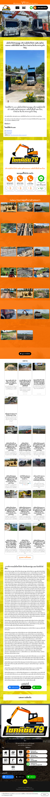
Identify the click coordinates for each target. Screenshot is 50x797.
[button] (1, 24)
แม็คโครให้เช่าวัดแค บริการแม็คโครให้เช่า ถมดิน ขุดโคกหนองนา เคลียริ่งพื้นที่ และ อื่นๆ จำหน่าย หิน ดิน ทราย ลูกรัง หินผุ (11, 511)
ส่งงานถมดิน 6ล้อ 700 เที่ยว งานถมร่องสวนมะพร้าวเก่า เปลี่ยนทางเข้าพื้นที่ (11, 382)
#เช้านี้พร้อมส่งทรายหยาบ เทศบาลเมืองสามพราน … (25, 477)
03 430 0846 (8, 133)
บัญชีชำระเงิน (21, 754)
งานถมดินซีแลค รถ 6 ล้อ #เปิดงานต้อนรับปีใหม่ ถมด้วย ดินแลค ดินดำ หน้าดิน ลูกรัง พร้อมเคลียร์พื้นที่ (25, 382)
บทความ (13, 769)
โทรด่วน (30, 182)
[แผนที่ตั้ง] (20, 760)
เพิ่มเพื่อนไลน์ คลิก (41, 182)
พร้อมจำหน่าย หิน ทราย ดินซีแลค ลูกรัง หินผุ (11, 414)
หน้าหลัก (5, 754)
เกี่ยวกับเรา (6, 762)
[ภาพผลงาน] (13, 752)
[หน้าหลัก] (5, 752)
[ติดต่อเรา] (13, 760)
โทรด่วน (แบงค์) (10, 182)
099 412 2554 (9, 132)
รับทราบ (44, 794)
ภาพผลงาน (13, 754)
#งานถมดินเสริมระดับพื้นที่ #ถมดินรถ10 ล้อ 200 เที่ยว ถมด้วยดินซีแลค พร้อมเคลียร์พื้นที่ (39, 382)
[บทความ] (13, 767)
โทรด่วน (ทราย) (20, 182)
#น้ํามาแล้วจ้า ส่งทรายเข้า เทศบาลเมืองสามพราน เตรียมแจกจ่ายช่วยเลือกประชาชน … (39, 478)
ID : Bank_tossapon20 (41, 184)
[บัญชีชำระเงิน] (20, 752)
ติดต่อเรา (13, 762)
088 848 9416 (42, 7)
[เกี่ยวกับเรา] (5, 760)
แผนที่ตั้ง (20, 762)
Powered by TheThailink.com (22, 789)
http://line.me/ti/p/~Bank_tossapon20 (19, 135)
